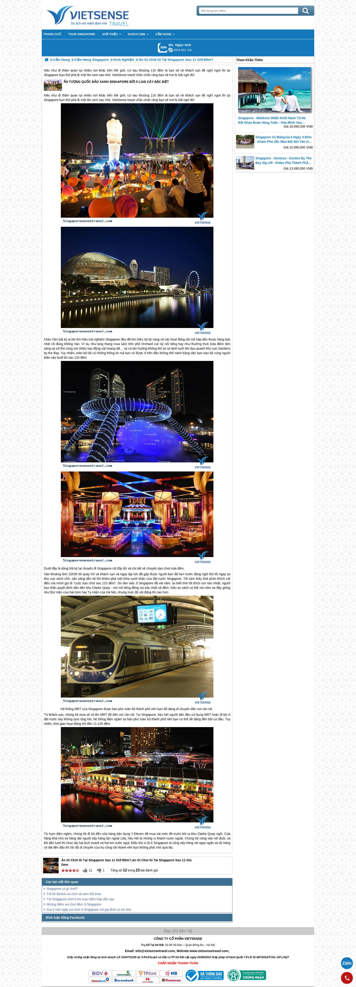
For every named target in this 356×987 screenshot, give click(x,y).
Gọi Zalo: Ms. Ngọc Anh (163, 48)
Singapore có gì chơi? (62, 889)
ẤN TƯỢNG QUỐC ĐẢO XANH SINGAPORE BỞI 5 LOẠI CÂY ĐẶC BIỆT (106, 85)
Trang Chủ (99, 15)
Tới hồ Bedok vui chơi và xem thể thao (74, 894)
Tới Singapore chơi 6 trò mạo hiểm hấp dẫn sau (80, 899)
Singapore (51, 75)
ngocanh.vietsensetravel (170, 50)
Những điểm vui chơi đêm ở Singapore (74, 904)
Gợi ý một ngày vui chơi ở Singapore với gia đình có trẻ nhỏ (89, 909)
